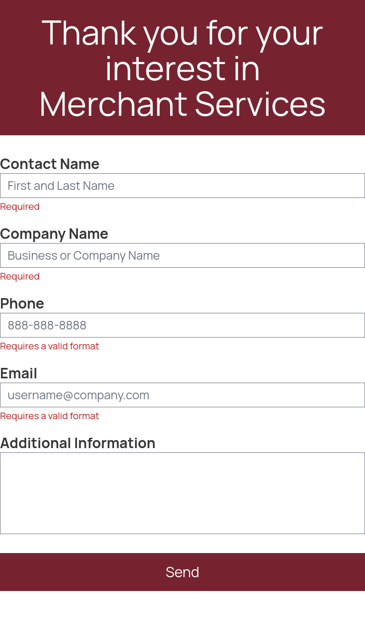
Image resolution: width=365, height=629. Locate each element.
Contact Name (50, 163)
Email (19, 373)
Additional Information (77, 442)
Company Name (54, 233)
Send (181, 571)
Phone (22, 303)
